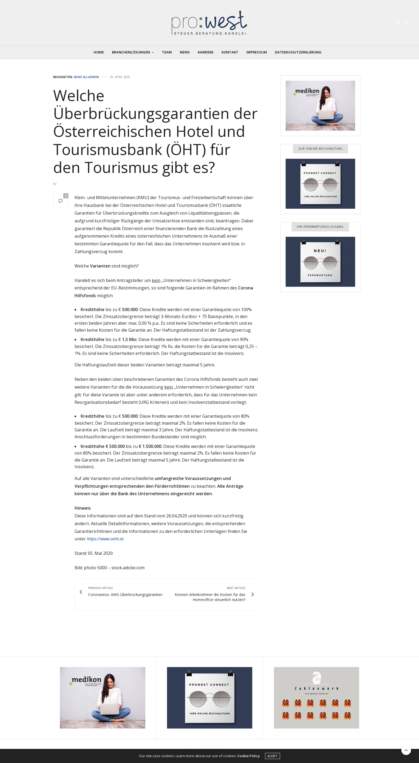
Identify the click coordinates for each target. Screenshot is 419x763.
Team (167, 52)
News (185, 52)
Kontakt (230, 52)
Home (99, 52)
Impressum (256, 52)
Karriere (206, 52)
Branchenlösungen (131, 52)
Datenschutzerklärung (298, 52)
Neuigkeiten (62, 76)
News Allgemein (86, 76)
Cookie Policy (248, 757)
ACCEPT (272, 757)
